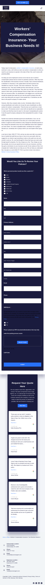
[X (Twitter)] (36, 583)
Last (5, 218)
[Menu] (41, 8)
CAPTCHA (7, 352)
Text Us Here (22, 2)
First (5, 208)
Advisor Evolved (23, 576)
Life (7, 193)
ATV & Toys (9, 191)
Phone (6, 295)
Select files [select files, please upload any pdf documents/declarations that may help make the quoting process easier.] (23, 342)
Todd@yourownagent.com (13, 571)
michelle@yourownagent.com (14, 554)
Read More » (14, 422)
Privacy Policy (31, 576)
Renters (8, 179)
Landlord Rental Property (12, 184)
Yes (7, 322)
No (7, 325)
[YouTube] (41, 583)
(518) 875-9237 (10, 567)
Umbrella (8, 181)
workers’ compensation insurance (25, 68)
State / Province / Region (9, 260)
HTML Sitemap (11, 578)
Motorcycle (9, 186)
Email (6, 283)
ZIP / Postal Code (7, 270)
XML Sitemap (19, 578)
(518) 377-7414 (10, 550)
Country (5, 278)
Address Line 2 (7, 242)
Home (7, 177)
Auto (7, 175)
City (4, 251)
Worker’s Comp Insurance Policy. (10, 152)
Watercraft (8, 188)
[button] (22, 405)
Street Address (7, 232)
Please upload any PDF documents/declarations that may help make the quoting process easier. (21, 331)
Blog (8, 537)
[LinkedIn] (39, 583)
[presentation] (15, 358)
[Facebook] (33, 583)
